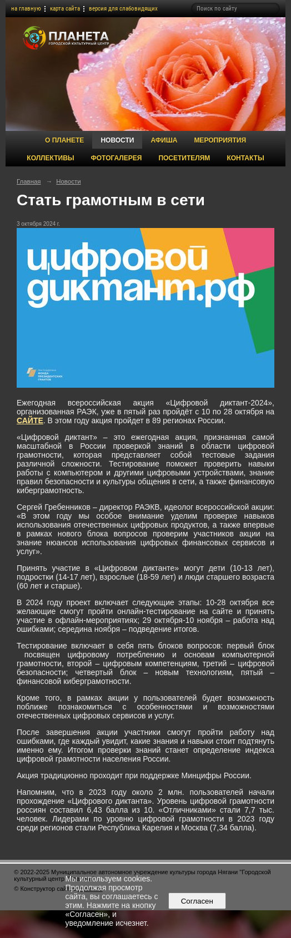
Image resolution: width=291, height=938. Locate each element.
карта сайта (65, 8)
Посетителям (184, 158)
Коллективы (50, 158)
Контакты (245, 158)
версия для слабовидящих (123, 8)
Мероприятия (220, 140)
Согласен (197, 901)
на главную (26, 8)
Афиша (163, 140)
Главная (29, 181)
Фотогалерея (116, 158)
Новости (117, 140)
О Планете (64, 140)
